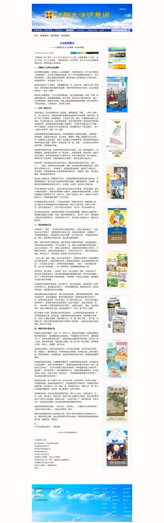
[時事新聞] (36, 31)
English (105, 504)
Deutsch (105, 500)
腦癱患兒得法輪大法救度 (45, 462)
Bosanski (105, 492)
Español (105, 508)
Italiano (114, 504)
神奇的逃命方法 (41, 451)
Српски (125, 500)
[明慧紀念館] (92, 31)
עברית (114, 488)
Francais (105, 515)
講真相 (69, 229)
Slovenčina (126, 496)
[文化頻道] (80, 31)
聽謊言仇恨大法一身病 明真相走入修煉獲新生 (52, 460)
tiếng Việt (126, 515)
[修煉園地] (70, 31)
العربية (104, 488)
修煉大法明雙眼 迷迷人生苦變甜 (48, 457)
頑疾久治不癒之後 (42, 454)
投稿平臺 (37, 496)
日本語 (114, 508)
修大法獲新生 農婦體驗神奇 (46, 465)
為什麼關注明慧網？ (41, 500)
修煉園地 (44, 35)
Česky (104, 496)
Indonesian (116, 500)
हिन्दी (113, 492)
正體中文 (96, 488)
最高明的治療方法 (42, 446)
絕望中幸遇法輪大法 (43, 449)
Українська (127, 511)
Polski (114, 515)
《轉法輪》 (65, 153)
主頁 (36, 35)
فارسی (104, 511)
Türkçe (125, 508)
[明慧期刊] (59, 31)
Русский (126, 492)
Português (126, 488)
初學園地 (55, 35)
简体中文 (96, 492)
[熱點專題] (48, 31)
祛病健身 (65, 35)
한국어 (114, 511)
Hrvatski (115, 496)
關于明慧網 (38, 492)
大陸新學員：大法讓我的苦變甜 (47, 443)
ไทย (124, 504)
